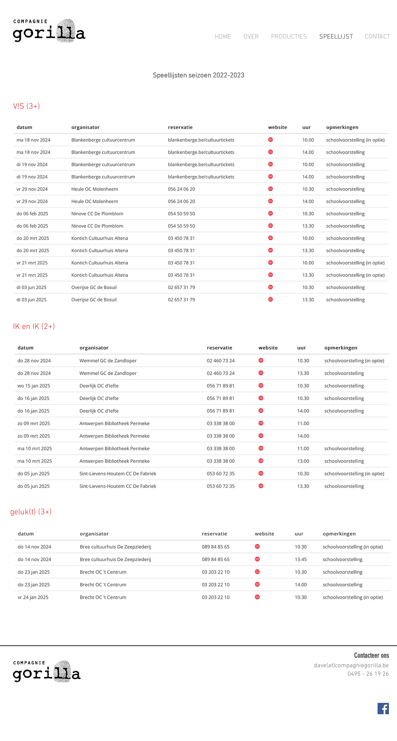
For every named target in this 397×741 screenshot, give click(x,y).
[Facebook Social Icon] (383, 708)
